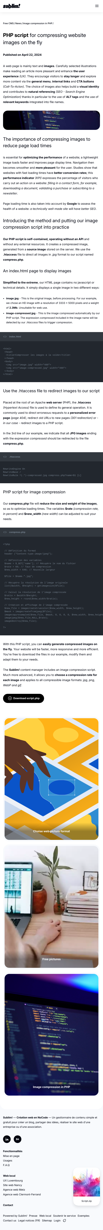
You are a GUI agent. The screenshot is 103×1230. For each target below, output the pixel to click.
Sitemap (47, 1220)
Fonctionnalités (12, 1151)
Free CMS (8, 23)
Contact (8, 1205)
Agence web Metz (14, 1189)
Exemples (83, 1215)
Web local (9, 1175)
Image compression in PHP (37, 23)
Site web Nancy (12, 1185)
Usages (7, 1160)
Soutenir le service (64, 1215)
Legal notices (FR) (29, 1220)
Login (57, 1220)
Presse (33, 1215)
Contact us (9, 1220)
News (18, 23)
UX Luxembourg (13, 1180)
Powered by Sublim (15, 1215)
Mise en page (11, 1156)
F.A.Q (6, 1165)
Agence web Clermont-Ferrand (22, 1194)
